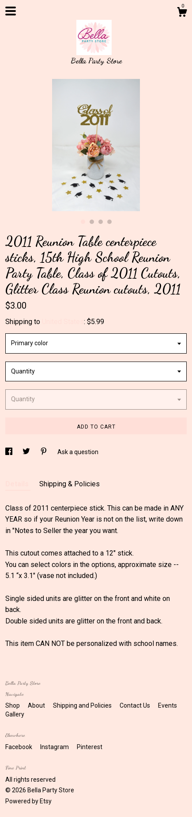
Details (17, 484)
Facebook (19, 746)
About (37, 705)
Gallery (14, 714)
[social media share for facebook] (9, 451)
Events (167, 705)
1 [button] (83, 222)
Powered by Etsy (28, 801)
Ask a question (77, 451)
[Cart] (182, 13)
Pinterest (89, 746)
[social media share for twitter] (27, 451)
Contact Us (135, 705)
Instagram (55, 746)
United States (63, 321)
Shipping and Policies (83, 705)
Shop (13, 705)
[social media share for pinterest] (44, 451)
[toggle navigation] (10, 11)
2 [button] (92, 222)
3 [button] (100, 222)
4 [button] (109, 222)
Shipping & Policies (69, 484)
